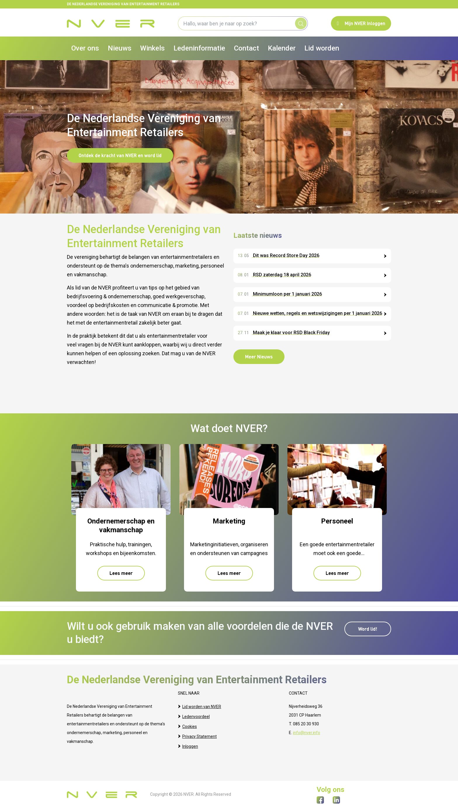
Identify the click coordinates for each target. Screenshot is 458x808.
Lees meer (121, 571)
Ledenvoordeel (196, 715)
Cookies (189, 724)
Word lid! (367, 627)
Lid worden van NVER (201, 706)
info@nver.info (306, 732)
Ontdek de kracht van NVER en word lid (120, 155)
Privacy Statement (199, 732)
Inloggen (190, 741)
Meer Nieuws (259, 356)
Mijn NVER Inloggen (361, 23)
